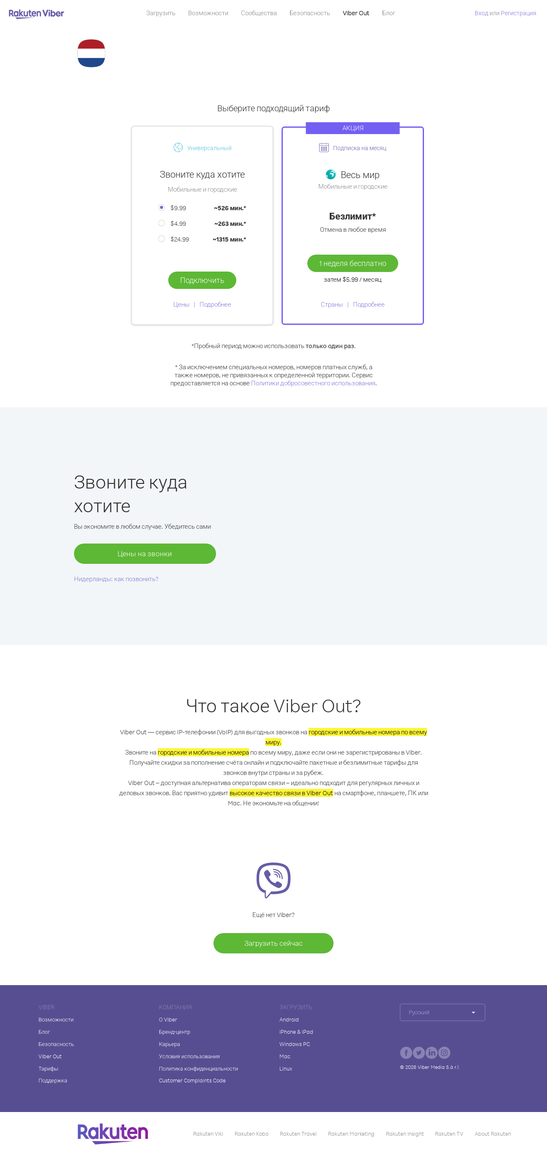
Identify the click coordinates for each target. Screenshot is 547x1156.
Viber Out (356, 13)
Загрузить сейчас (273, 943)
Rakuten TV (449, 1133)
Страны (332, 304)
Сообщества (259, 13)
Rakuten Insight (405, 1133)
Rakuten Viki (208, 1133)
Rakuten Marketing (351, 1133)
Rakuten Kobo (251, 1133)
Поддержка (52, 1080)
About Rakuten (493, 1133)
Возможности (208, 13)
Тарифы (48, 1068)
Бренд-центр (174, 1031)
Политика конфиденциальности (198, 1068)
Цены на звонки (145, 553)
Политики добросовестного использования (313, 383)
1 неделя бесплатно (352, 263)
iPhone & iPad (296, 1031)
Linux (285, 1068)
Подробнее (215, 304)
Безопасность (310, 13)
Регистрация (518, 12)
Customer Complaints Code (192, 1080)
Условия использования (189, 1056)
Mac (284, 1056)
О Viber (168, 1019)
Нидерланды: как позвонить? (116, 579)
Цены (181, 304)
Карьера (169, 1044)
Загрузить (160, 13)
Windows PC (294, 1044)
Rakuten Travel (298, 1133)
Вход (481, 12)
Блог (388, 13)
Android (289, 1019)
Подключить (202, 280)
